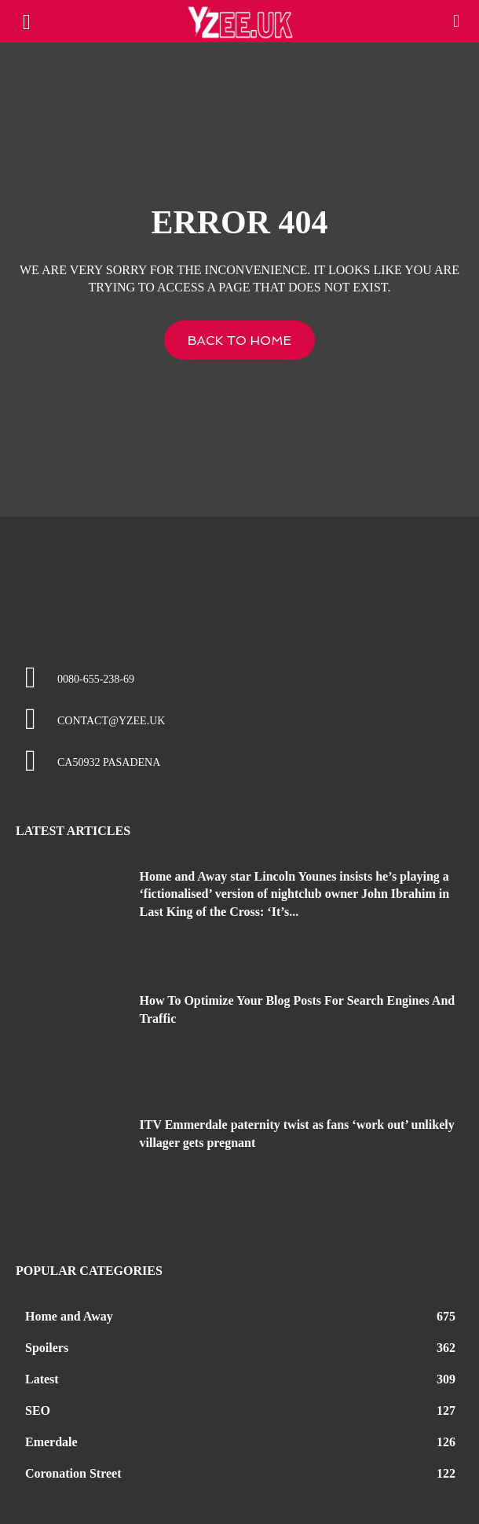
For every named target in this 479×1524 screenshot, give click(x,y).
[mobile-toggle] (27, 21)
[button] (457, 21)
